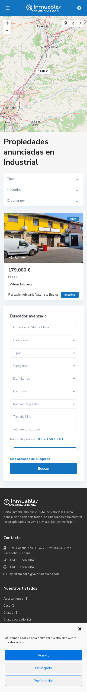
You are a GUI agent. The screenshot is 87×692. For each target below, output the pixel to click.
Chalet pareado (14, 620)
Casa (6, 606)
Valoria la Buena (21, 284)
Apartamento (13, 599)
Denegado (43, 668)
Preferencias (43, 681)
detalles (69, 295)
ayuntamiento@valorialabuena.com (35, 574)
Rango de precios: (22, 439)
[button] (79, 629)
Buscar (43, 468)
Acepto (44, 655)
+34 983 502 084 (22, 560)
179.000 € (19, 270)
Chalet (8, 613)
